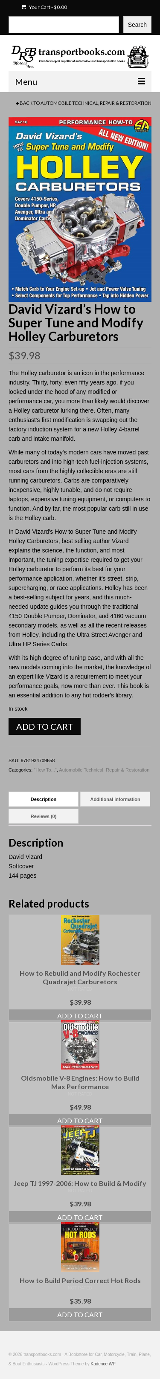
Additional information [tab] (115, 799)
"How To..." (45, 769)
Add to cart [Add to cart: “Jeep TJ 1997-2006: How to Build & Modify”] (80, 1217)
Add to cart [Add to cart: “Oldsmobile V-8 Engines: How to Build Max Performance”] (80, 1120)
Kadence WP (103, 1364)
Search (137, 24)
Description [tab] (44, 799)
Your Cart (44, 7)
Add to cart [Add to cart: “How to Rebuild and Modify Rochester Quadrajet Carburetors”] (80, 1016)
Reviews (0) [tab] (44, 816)
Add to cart (44, 726)
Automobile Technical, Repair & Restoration (96, 103)
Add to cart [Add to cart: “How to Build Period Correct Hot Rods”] (80, 1314)
